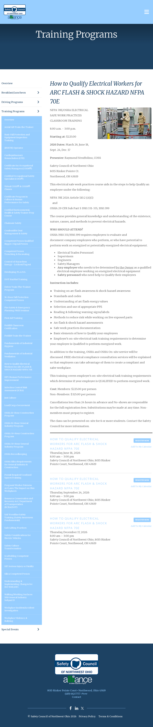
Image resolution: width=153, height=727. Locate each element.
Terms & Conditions (110, 716)
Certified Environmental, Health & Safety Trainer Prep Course (19, 213)
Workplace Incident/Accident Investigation (19, 609)
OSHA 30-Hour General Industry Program (16, 445)
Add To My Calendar (141, 446)
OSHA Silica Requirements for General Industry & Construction (17, 464)
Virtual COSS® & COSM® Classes (17, 188)
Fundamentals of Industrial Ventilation (18, 355)
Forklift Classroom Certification (14, 327)
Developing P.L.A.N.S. (15, 272)
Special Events (21, 629)
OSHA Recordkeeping (15, 454)
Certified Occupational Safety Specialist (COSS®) (19, 177)
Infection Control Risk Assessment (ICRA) (15, 389)
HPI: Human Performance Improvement (17, 378)
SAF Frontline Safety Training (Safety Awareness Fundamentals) (18, 517)
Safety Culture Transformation (12, 547)
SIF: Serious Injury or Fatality (19, 566)
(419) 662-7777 (72, 693)
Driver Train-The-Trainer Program (17, 288)
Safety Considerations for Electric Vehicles (17, 536)
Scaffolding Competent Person (16, 557)
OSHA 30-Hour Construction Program (19, 435)
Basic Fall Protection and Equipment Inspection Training (17, 137)
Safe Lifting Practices (15, 527)
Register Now (142, 440)
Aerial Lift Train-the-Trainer (19, 127)
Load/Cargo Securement (17, 405)
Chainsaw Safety (12, 223)
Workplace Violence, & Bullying (15, 619)
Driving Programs (21, 102)
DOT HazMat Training (15, 279)
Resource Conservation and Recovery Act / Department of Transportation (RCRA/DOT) (18, 503)
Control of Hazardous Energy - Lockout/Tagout (17, 263)
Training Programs (21, 111)
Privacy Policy (87, 716)
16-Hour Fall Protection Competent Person (16, 299)
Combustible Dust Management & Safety (15, 232)
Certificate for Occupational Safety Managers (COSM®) (18, 167)
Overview (7, 83)
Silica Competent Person (17, 573)
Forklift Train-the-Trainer (17, 335)
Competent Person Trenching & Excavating (17, 253)
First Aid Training (13, 318)
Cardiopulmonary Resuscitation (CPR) (14, 157)
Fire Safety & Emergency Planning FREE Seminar (17, 309)
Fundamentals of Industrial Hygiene (18, 345)
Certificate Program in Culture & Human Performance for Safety (16, 199)
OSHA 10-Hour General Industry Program (16, 424)
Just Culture (10, 397)
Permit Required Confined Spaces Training (17, 476)
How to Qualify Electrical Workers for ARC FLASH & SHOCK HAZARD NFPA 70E (18, 367)
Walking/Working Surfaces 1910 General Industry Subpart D (18, 597)
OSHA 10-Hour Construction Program (19, 414)
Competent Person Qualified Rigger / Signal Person (19, 242)
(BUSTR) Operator (13, 148)
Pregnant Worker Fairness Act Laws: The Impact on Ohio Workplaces (19, 488)
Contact (76, 696)
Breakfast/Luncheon (21, 92)
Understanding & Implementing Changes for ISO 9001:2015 (18, 584)
